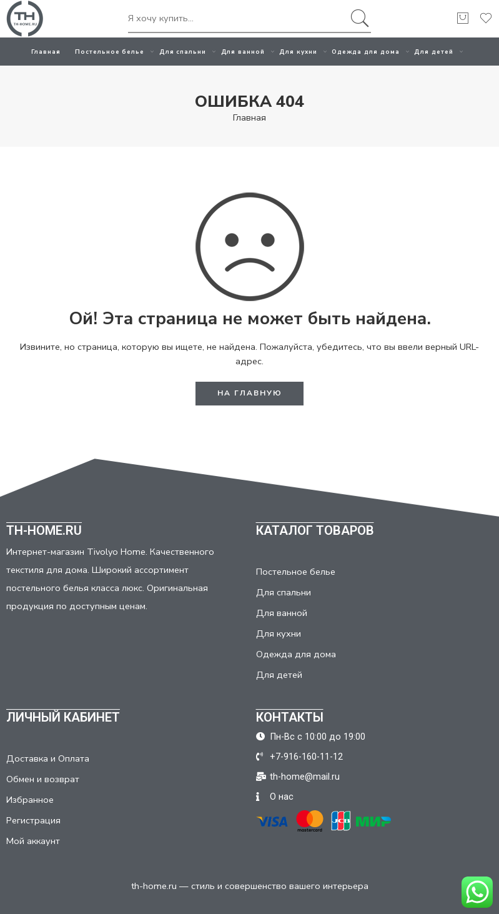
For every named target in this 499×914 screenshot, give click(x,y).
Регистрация (33, 820)
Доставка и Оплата (47, 758)
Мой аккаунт (33, 841)
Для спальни (183, 51)
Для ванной (243, 51)
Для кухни (298, 51)
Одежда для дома (365, 51)
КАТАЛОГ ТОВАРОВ (315, 530)
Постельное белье (109, 51)
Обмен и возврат (42, 779)
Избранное (30, 799)
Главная (46, 51)
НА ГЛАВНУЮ (249, 393)
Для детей (433, 51)
